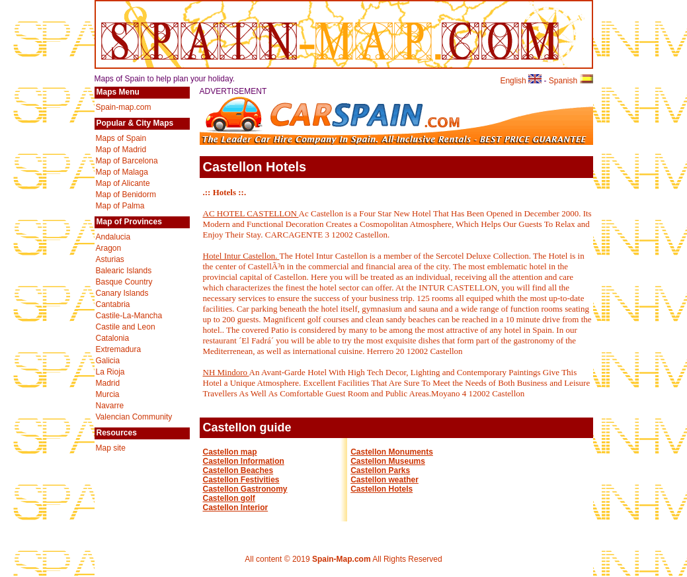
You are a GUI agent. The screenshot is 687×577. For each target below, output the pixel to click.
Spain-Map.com (341, 559)
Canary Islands (122, 293)
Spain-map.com (123, 107)
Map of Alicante (123, 183)
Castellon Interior (235, 507)
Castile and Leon (125, 327)
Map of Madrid (121, 149)
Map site (111, 448)
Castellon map (230, 452)
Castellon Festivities (241, 479)
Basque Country (124, 282)
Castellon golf (229, 498)
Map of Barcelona (127, 160)
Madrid (108, 383)
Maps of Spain (121, 138)
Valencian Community (134, 417)
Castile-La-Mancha (129, 315)
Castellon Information (243, 461)
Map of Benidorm (126, 194)
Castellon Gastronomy (245, 489)
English (521, 80)
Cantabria (113, 304)
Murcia (108, 394)
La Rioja (110, 372)
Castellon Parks (380, 470)
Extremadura (118, 349)
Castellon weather (384, 479)
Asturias (110, 259)
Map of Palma (120, 205)
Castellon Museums (387, 461)
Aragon (109, 248)
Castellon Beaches (238, 470)
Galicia (108, 360)
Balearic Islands (124, 270)
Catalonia (113, 338)
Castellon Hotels (381, 489)
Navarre (110, 405)
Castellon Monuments (391, 452)
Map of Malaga (122, 172)
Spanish (571, 80)
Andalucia (113, 237)
